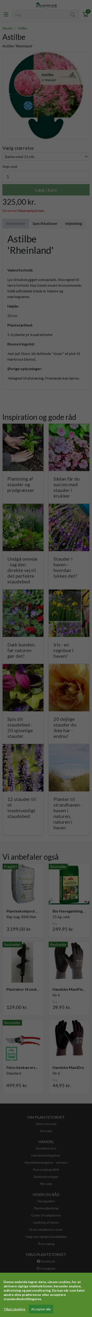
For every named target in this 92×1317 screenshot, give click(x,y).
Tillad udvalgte (14, 1309)
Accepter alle (41, 1309)
